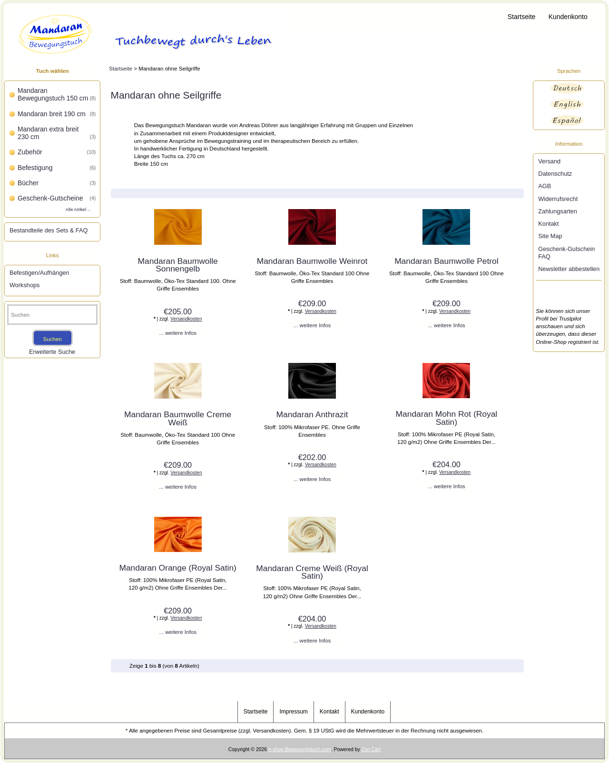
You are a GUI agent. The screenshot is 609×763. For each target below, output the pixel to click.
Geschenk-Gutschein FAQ (566, 252)
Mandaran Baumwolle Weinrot (312, 261)
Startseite (522, 16)
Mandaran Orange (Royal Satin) (177, 567)
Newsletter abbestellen (568, 268)
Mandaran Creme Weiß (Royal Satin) (312, 572)
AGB (544, 186)
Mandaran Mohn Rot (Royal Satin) (447, 417)
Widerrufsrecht (558, 198)
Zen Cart (371, 749)
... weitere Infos (177, 333)
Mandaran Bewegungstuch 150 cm (57, 94)
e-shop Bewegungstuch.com (299, 749)
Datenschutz (555, 173)
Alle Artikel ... (78, 209)
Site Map (550, 236)
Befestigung (57, 167)
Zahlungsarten (557, 211)
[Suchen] (52, 314)
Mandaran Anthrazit (312, 414)
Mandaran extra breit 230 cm (57, 133)
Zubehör (57, 152)
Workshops (25, 285)
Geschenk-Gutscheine (57, 198)
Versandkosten (186, 318)
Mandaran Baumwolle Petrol (446, 261)
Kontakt (548, 223)
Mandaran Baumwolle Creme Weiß (177, 418)
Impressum (293, 711)
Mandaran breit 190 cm (57, 114)
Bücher (57, 183)
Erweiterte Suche (52, 351)
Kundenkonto (568, 16)
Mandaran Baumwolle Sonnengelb (178, 264)
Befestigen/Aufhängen (39, 272)
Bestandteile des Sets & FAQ (49, 230)
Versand (549, 161)
